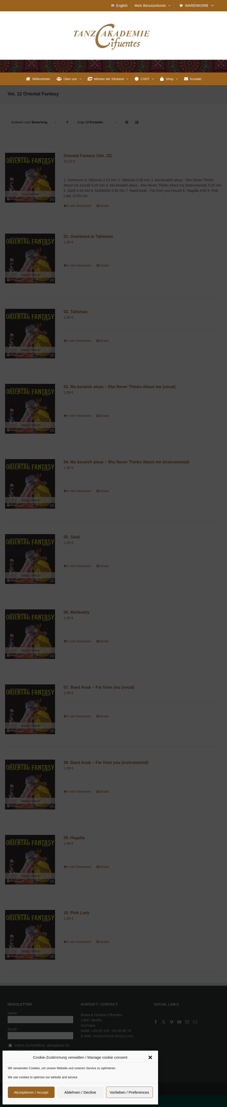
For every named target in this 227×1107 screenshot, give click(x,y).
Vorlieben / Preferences (129, 1092)
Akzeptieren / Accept (31, 1092)
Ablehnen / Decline (80, 1092)
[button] (150, 1057)
